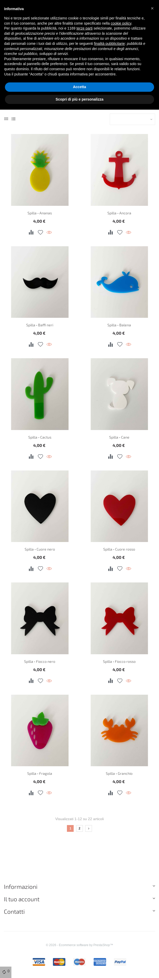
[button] (152, 8)
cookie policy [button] (121, 23)
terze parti (85, 28)
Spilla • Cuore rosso (119, 549)
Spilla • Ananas (39, 213)
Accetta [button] (79, 87)
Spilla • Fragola (39, 773)
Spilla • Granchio (119, 773)
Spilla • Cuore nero (40, 549)
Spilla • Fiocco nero (39, 661)
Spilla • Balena (119, 325)
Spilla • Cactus (39, 437)
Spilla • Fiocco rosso (119, 661)
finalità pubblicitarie (109, 43)
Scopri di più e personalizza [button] (79, 99)
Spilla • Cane (119, 437)
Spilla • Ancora (119, 213)
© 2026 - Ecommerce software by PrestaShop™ (79, 945)
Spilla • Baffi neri (39, 325)
